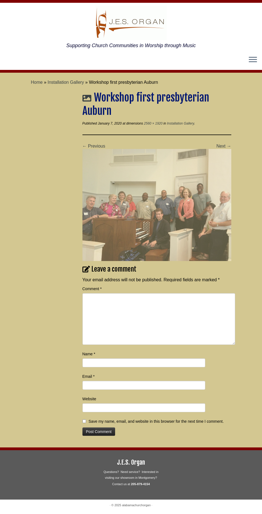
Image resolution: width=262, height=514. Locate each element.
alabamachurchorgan (136, 505)
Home (37, 82)
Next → (223, 146)
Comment (92, 289)
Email (88, 376)
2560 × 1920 (152, 123)
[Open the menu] (253, 60)
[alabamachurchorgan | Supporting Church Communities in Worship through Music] (131, 23)
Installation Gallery (66, 82)
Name (88, 354)
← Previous (93, 146)
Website (89, 399)
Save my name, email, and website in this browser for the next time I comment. (156, 421)
